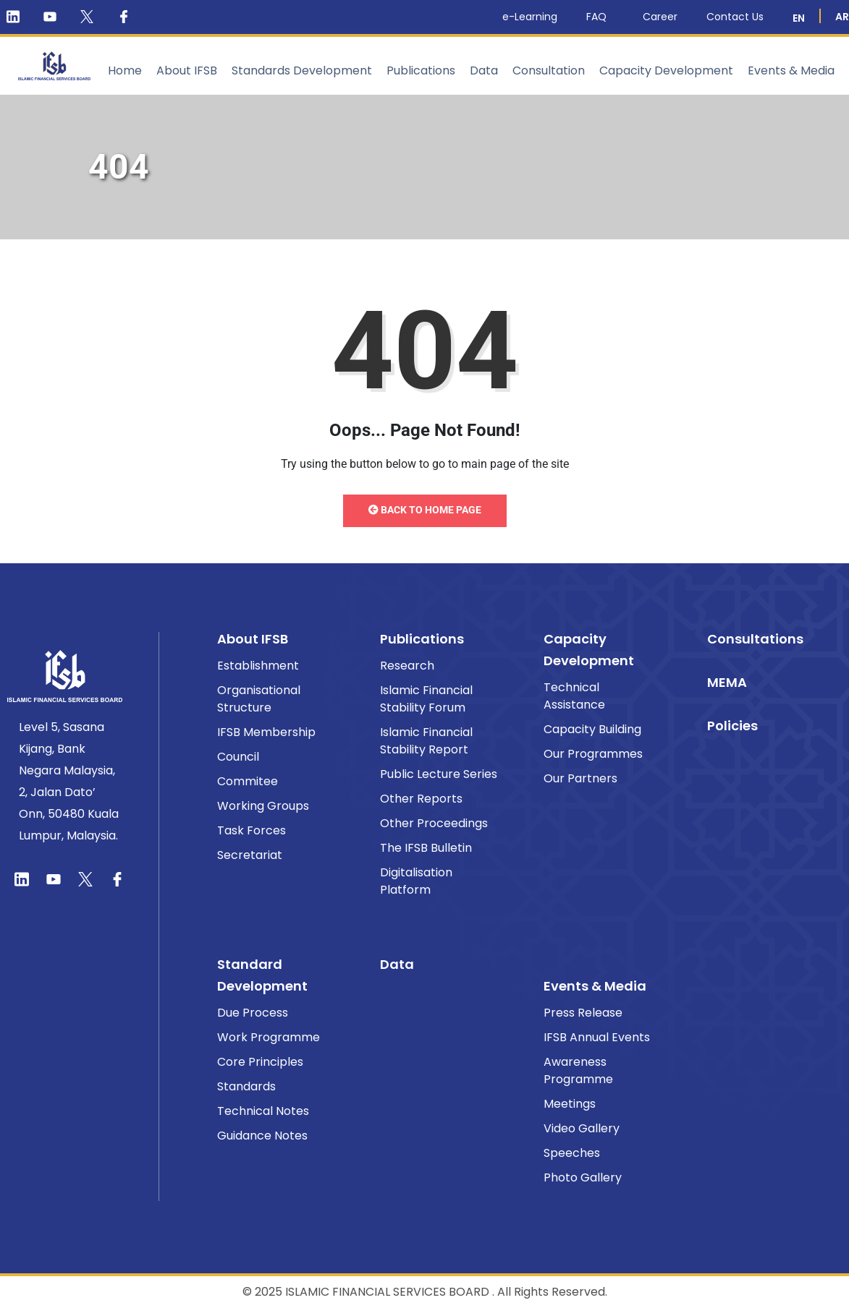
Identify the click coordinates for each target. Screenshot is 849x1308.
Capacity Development (666, 70)
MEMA (727, 682)
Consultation (548, 70)
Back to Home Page (424, 510)
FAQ (600, 17)
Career (660, 16)
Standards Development (302, 70)
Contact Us (735, 16)
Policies (732, 726)
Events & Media (791, 70)
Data (484, 70)
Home (125, 70)
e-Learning (529, 16)
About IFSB (186, 70)
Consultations (755, 639)
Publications (421, 70)
